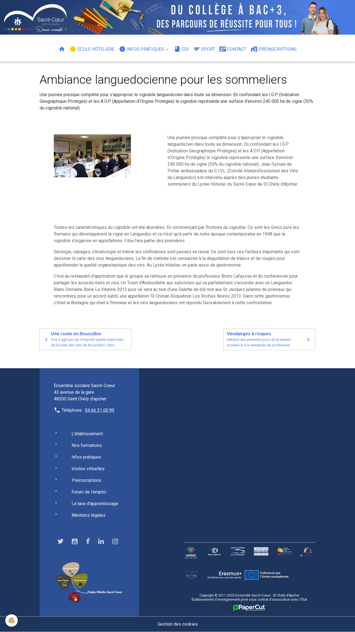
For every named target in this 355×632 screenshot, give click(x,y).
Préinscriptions (274, 49)
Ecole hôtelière (92, 49)
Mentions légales (88, 515)
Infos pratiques (142, 49)
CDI (181, 49)
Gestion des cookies (178, 624)
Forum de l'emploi (89, 492)
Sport (204, 49)
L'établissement (87, 433)
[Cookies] (12, 620)
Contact (232, 49)
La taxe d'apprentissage (95, 503)
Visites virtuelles (88, 468)
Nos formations (87, 445)
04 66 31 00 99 (99, 410)
